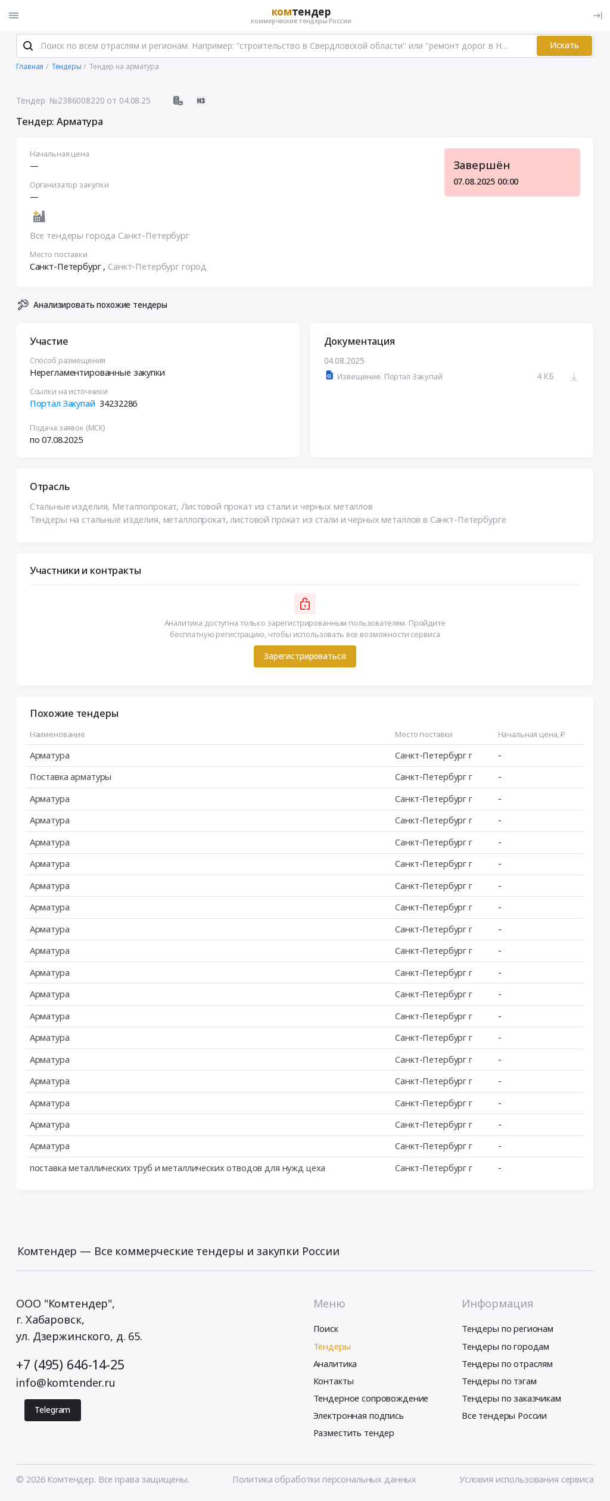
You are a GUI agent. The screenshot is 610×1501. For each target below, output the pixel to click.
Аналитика (335, 1365)
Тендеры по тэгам (499, 1382)
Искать (564, 46)
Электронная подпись (358, 1417)
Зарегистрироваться (305, 657)
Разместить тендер (354, 1434)
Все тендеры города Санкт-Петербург (109, 237)
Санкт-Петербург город (157, 267)
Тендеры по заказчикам (511, 1399)
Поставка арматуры (71, 778)
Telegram (52, 1411)
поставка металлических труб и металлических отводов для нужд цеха (178, 1169)
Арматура (50, 756)
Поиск (325, 1330)
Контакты (333, 1382)
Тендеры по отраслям (507, 1365)
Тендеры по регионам (507, 1330)
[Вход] (597, 15)
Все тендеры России (504, 1417)
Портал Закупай (62, 404)
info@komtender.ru (66, 1384)
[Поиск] (28, 47)
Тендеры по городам (505, 1347)
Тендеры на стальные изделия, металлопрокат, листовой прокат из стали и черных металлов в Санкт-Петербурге (268, 520)
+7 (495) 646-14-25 (70, 1365)
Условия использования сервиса (526, 1480)
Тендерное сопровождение (371, 1399)
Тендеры (332, 1347)
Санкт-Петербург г (434, 756)
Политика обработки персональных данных (324, 1480)
